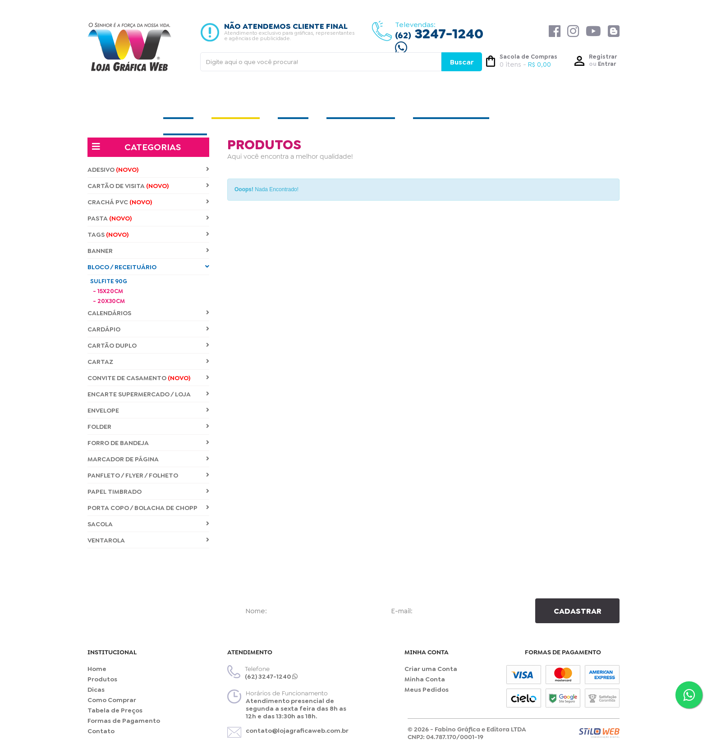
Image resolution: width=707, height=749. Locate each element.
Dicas (96, 690)
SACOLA (148, 524)
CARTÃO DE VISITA (148, 186)
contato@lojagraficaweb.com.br (297, 730)
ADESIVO (148, 170)
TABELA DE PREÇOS (451, 107)
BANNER (148, 251)
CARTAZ (148, 362)
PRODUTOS (235, 107)
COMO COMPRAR (360, 107)
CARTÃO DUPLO (148, 345)
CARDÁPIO (148, 329)
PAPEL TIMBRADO (148, 492)
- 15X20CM (108, 291)
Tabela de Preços (114, 710)
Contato (101, 731)
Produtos (102, 679)
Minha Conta (424, 679)
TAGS (148, 235)
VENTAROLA (148, 540)
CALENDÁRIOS (148, 313)
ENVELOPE (148, 410)
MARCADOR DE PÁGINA (148, 459)
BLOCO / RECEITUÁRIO (148, 267)
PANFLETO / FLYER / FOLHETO (148, 475)
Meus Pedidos (426, 690)
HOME (178, 107)
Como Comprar (111, 700)
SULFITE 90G (108, 281)
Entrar (607, 64)
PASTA (148, 218)
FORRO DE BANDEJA (148, 443)
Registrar (603, 56)
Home (96, 669)
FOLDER (148, 427)
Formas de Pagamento (123, 721)
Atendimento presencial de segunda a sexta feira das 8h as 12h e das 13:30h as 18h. (296, 708)
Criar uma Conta (430, 669)
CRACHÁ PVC (148, 202)
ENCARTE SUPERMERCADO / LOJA (148, 394)
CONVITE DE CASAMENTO (148, 378)
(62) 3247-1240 (271, 676)
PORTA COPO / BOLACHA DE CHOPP (148, 508)
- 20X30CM (109, 301)
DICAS (293, 107)
